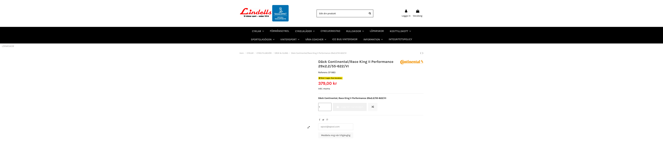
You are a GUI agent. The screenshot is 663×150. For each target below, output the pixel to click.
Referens (323, 72)
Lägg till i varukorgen (349, 107)
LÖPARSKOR (8, 46)
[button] (315, 39)
